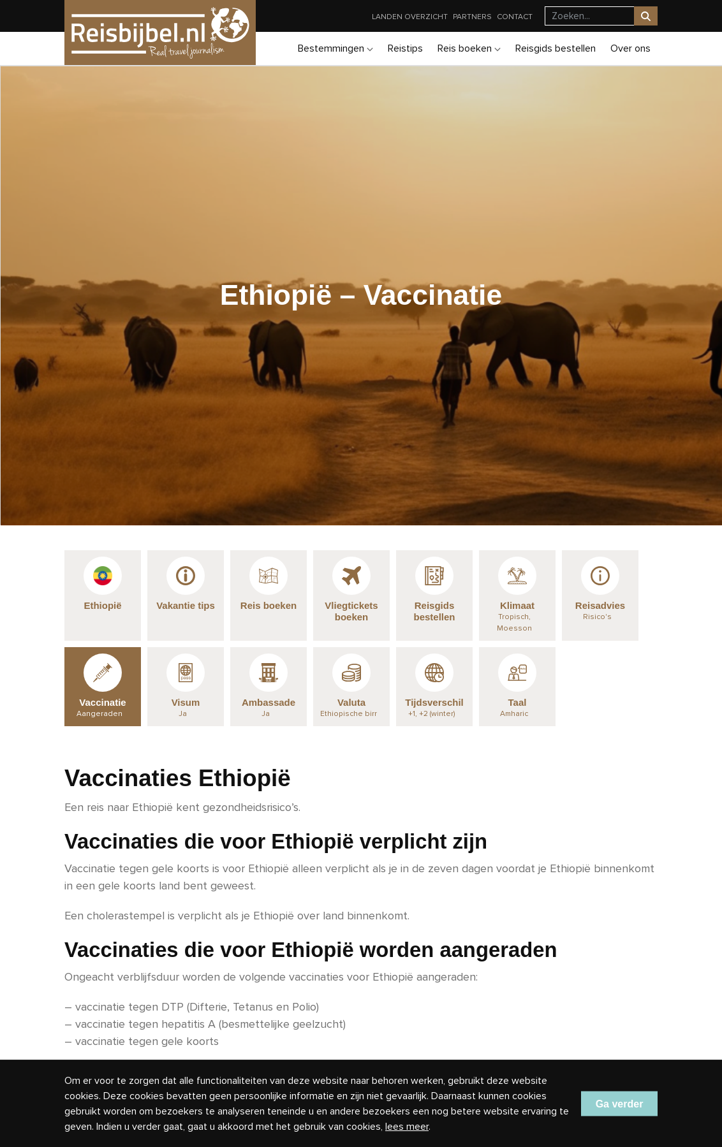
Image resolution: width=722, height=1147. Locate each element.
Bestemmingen (335, 48)
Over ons (630, 48)
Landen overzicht (410, 17)
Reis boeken (469, 48)
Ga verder (620, 1103)
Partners (472, 17)
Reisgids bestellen (555, 48)
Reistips (405, 48)
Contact (515, 17)
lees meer (407, 1126)
